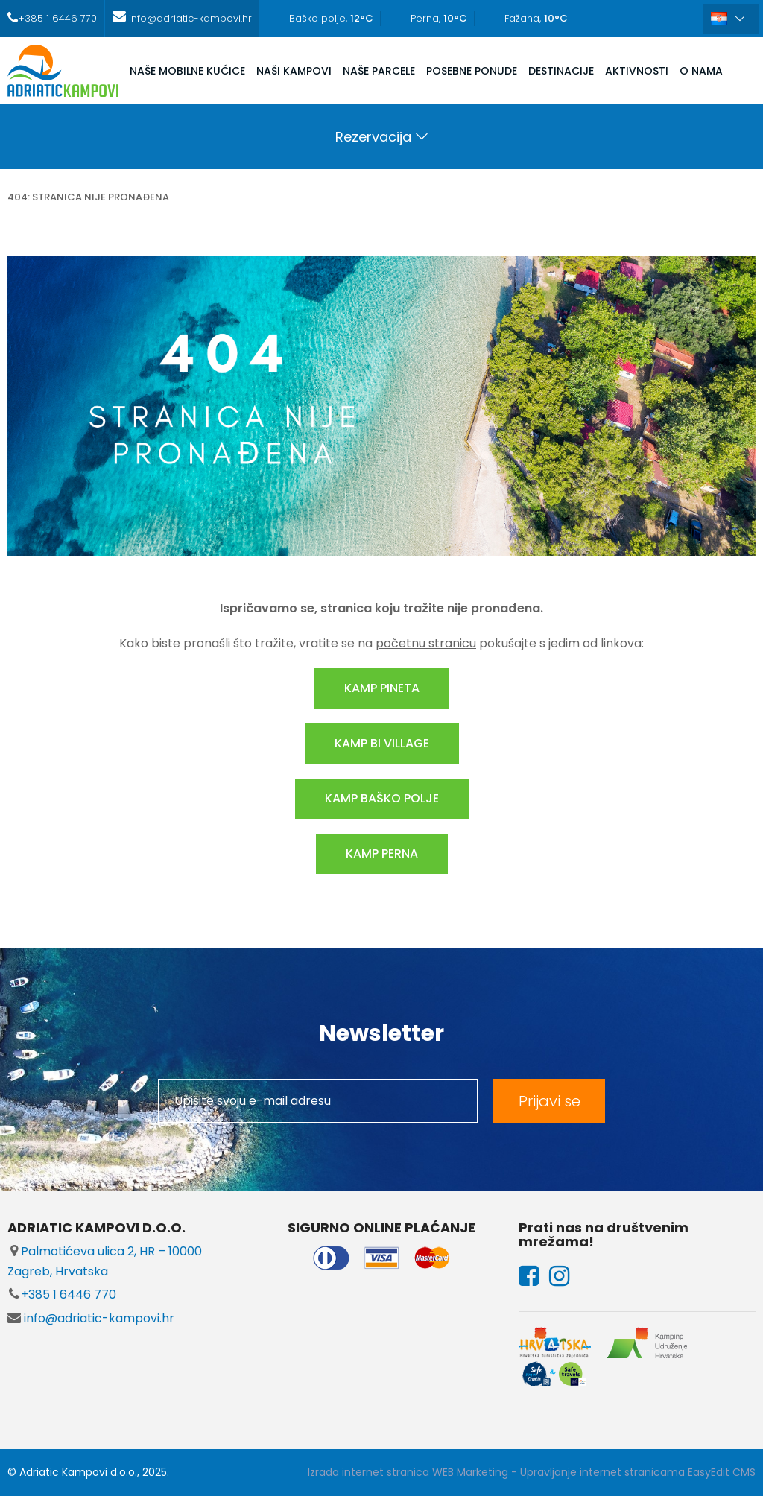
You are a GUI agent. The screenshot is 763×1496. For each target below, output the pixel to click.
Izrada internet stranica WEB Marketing (408, 1472)
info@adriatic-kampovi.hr (90, 1318)
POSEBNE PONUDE (471, 70)
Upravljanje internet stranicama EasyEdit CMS (638, 1472)
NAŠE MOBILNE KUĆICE (187, 70)
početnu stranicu (426, 643)
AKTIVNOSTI (636, 70)
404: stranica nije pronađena (88, 197)
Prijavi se (549, 1101)
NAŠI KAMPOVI (294, 70)
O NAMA (701, 70)
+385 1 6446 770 (61, 1294)
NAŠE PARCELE (379, 70)
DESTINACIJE (561, 70)
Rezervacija (373, 136)
